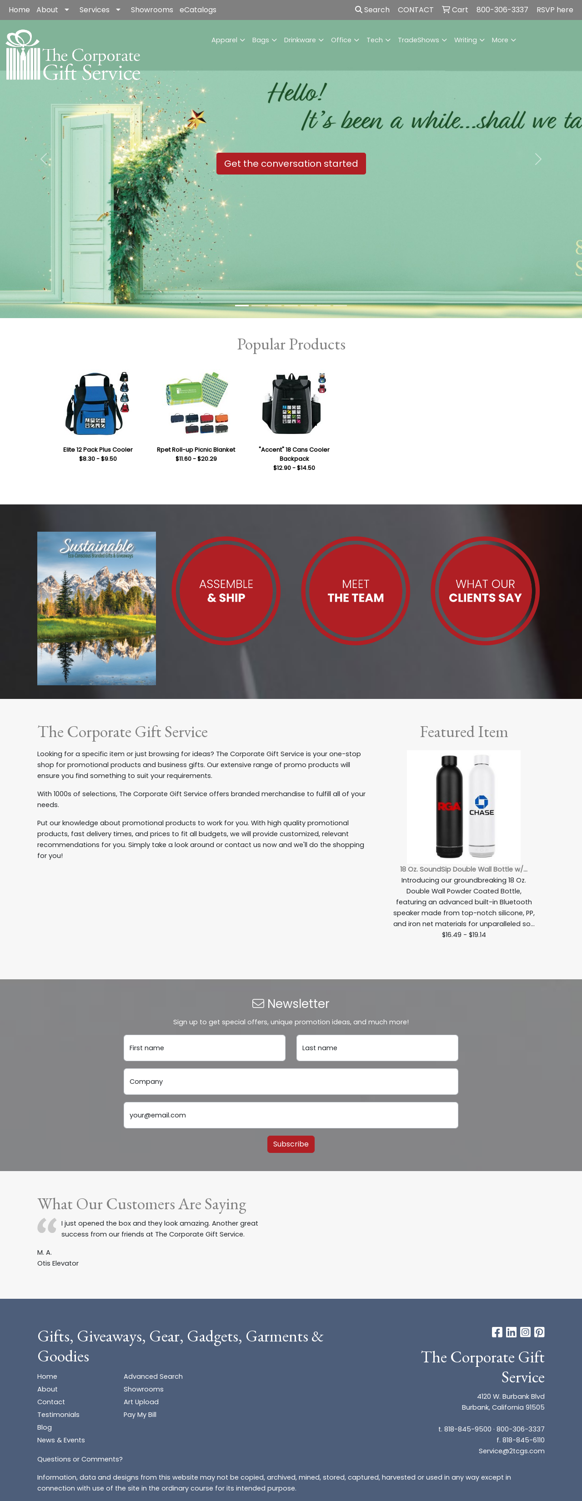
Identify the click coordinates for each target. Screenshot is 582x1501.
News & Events (61, 1440)
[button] (43, 159)
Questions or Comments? (80, 1459)
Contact (51, 1401)
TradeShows (418, 40)
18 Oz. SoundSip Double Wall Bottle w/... (463, 869)
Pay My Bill (140, 1414)
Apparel (224, 40)
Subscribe (291, 1144)
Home (19, 10)
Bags (260, 40)
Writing (465, 40)
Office (341, 40)
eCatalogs (198, 10)
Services (95, 10)
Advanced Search (153, 1376)
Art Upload (141, 1401)
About (47, 10)
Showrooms (152, 10)
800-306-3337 (521, 1429)
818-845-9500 (468, 1429)
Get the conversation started (291, 163)
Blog (44, 1427)
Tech (374, 40)
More (500, 40)
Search (372, 10)
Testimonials (58, 1414)
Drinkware (300, 40)
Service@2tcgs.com (512, 1451)
